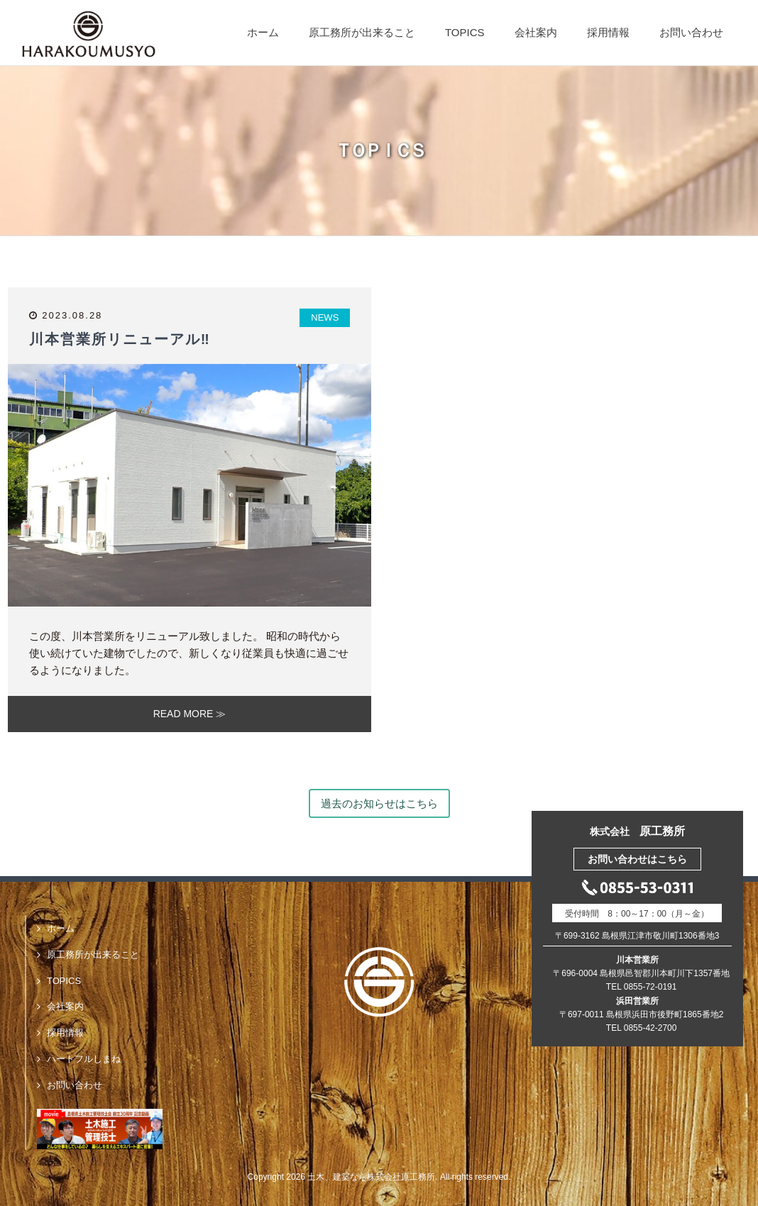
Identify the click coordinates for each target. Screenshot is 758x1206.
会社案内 (536, 32)
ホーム (263, 32)
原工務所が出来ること (362, 32)
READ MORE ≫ (189, 713)
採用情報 (608, 32)
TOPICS (465, 32)
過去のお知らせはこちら (379, 803)
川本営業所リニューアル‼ (120, 339)
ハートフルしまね (84, 1058)
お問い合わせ (691, 32)
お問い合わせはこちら (637, 859)
